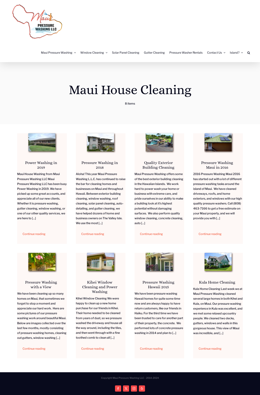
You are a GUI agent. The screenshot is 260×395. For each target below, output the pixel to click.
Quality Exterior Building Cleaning (158, 165)
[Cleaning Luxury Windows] (100, 254)
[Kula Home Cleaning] (218, 254)
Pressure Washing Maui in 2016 (217, 165)
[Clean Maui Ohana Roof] (218, 134)
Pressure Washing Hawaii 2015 (158, 284)
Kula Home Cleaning (217, 282)
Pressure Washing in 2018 (99, 165)
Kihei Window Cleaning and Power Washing (99, 287)
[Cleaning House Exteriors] (41, 254)
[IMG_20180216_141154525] (100, 134)
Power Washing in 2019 (41, 165)
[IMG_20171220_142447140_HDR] (41, 134)
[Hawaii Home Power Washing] (159, 254)
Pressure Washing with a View (41, 284)
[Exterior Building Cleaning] (159, 134)
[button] (248, 52)
